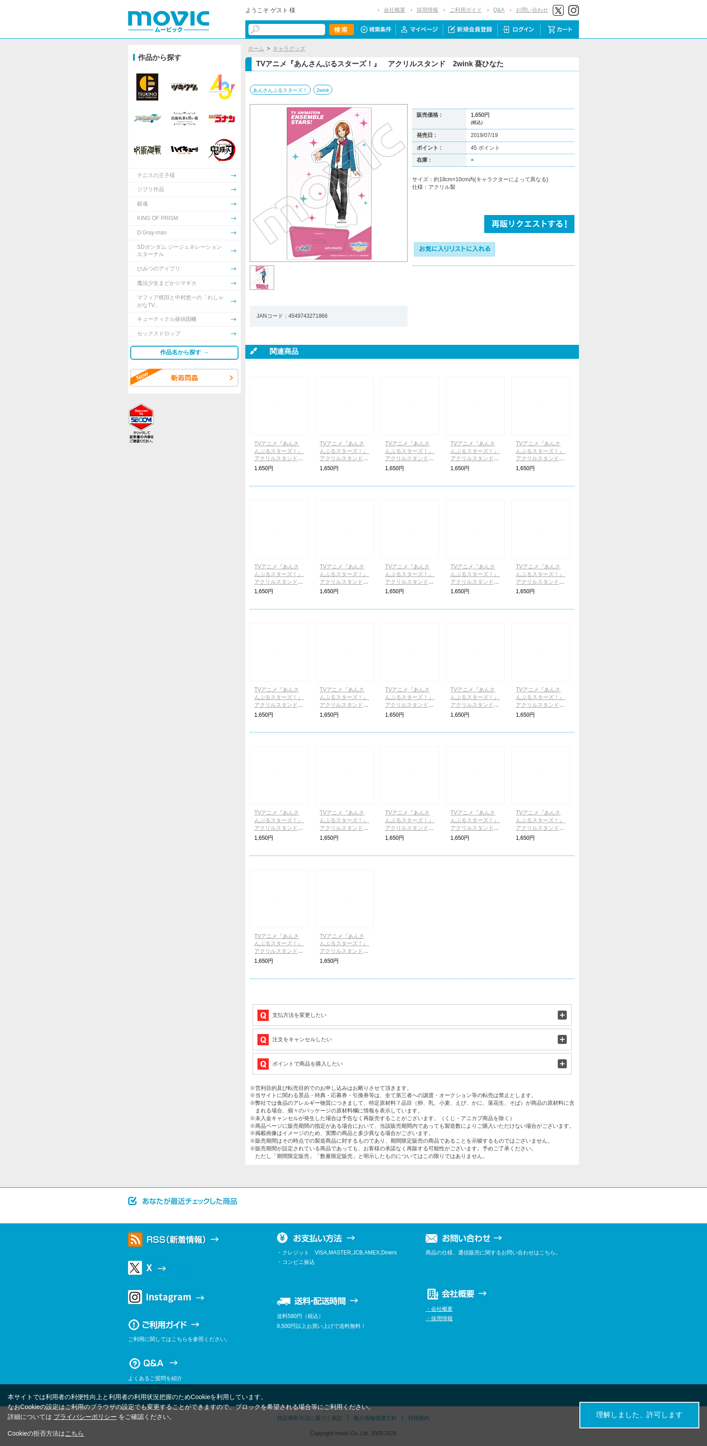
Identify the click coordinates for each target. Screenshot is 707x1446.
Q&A (499, 10)
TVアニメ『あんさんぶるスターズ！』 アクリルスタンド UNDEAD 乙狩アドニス (543, 704)
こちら (74, 1433)
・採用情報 (439, 1318)
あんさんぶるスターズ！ (280, 90)
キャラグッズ (289, 49)
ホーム (256, 49)
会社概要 (394, 10)
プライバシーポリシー (85, 1416)
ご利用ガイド (466, 10)
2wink (323, 90)
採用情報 (427, 10)
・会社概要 (439, 1309)
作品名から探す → (184, 352)
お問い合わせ (532, 10)
